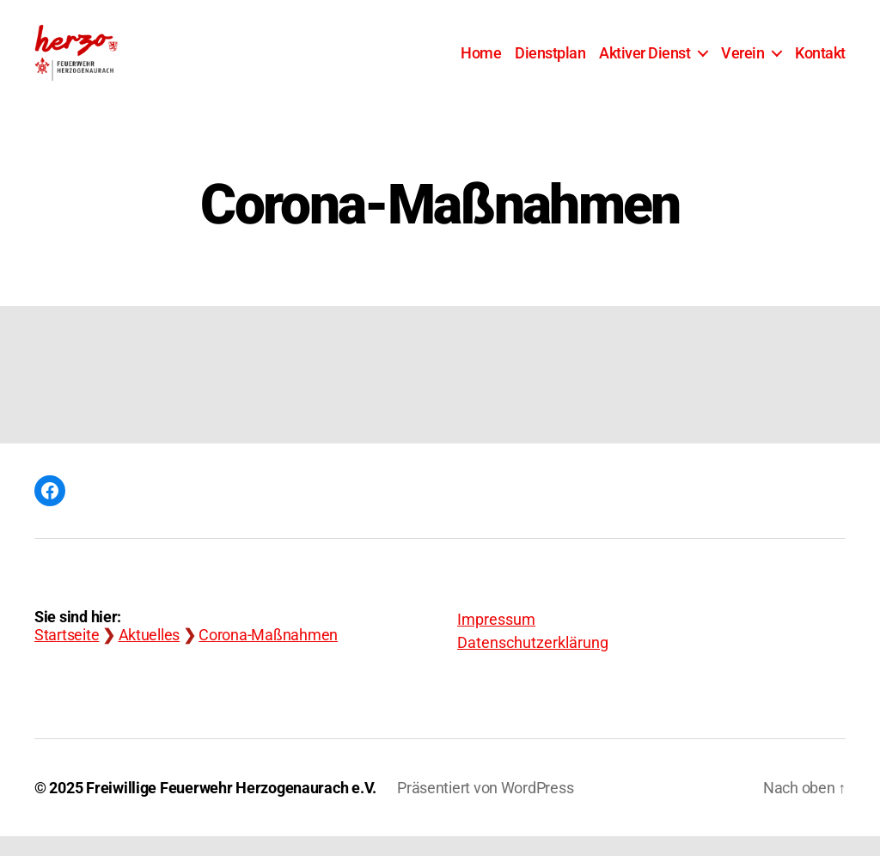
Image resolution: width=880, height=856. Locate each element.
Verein (742, 62)
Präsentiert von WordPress (485, 807)
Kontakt (820, 62)
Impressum (496, 639)
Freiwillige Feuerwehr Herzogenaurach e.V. (231, 807)
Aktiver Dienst (644, 62)
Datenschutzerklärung (532, 662)
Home (481, 62)
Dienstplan (550, 62)
